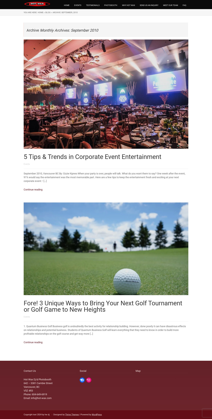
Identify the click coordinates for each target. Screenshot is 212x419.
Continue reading (33, 189)
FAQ (184, 5)
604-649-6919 (39, 394)
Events (77, 5)
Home (66, 5)
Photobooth (110, 5)
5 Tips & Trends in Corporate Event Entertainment (92, 156)
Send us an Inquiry (149, 5)
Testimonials (92, 5)
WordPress (97, 414)
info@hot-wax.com (41, 398)
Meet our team (170, 5)
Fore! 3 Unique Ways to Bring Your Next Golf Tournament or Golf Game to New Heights (103, 306)
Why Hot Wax (128, 5)
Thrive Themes (72, 414)
